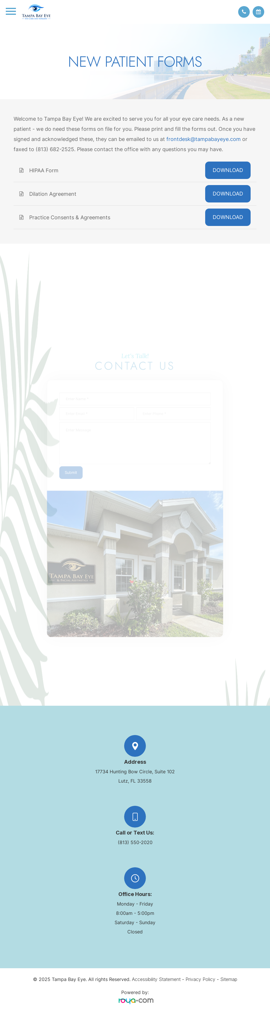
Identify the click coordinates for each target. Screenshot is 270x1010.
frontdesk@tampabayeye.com (203, 139)
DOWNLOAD (228, 170)
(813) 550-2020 (135, 842)
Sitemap (228, 979)
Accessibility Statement (156, 979)
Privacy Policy (200, 979)
